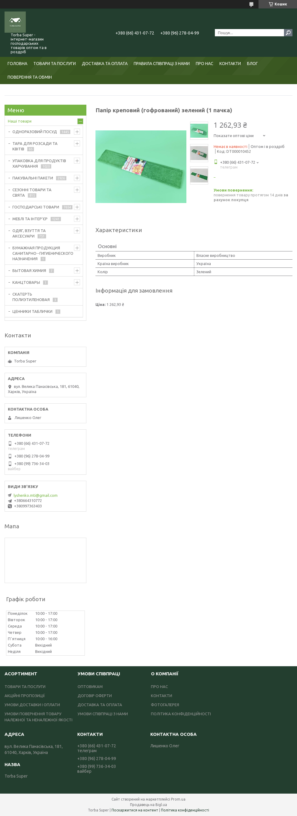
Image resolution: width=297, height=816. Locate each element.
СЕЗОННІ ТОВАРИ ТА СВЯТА (32, 192)
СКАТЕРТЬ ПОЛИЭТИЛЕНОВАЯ (31, 297)
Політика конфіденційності (185, 810)
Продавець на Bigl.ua (148, 805)
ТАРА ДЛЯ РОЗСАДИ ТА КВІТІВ (35, 146)
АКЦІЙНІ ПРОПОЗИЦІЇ (25, 695)
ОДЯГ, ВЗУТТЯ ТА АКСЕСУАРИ (29, 233)
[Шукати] (288, 32)
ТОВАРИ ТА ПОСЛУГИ (54, 63)
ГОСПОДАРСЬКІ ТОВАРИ (35, 207)
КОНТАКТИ (230, 63)
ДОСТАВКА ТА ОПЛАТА (105, 63)
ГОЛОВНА (17, 63)
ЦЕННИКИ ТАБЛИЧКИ (32, 311)
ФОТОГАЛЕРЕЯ (165, 705)
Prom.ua (178, 799)
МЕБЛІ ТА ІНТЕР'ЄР (30, 219)
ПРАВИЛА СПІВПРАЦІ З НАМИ (162, 63)
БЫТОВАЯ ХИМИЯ (29, 270)
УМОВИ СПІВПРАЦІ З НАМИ (103, 714)
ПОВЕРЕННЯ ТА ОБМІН (30, 77)
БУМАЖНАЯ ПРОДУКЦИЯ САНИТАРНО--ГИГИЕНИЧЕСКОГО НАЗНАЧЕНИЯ (42, 253)
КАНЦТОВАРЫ (26, 282)
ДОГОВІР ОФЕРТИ (95, 695)
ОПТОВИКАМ (90, 686)
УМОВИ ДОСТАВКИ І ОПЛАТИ (32, 705)
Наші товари (20, 121)
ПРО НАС (204, 63)
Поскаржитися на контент (135, 810)
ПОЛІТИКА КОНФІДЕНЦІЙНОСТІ (181, 714)
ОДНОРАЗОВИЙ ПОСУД (34, 131)
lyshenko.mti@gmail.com (36, 495)
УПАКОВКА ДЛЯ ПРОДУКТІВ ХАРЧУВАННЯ (39, 163)
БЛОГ (252, 63)
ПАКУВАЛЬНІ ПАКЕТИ (32, 178)
